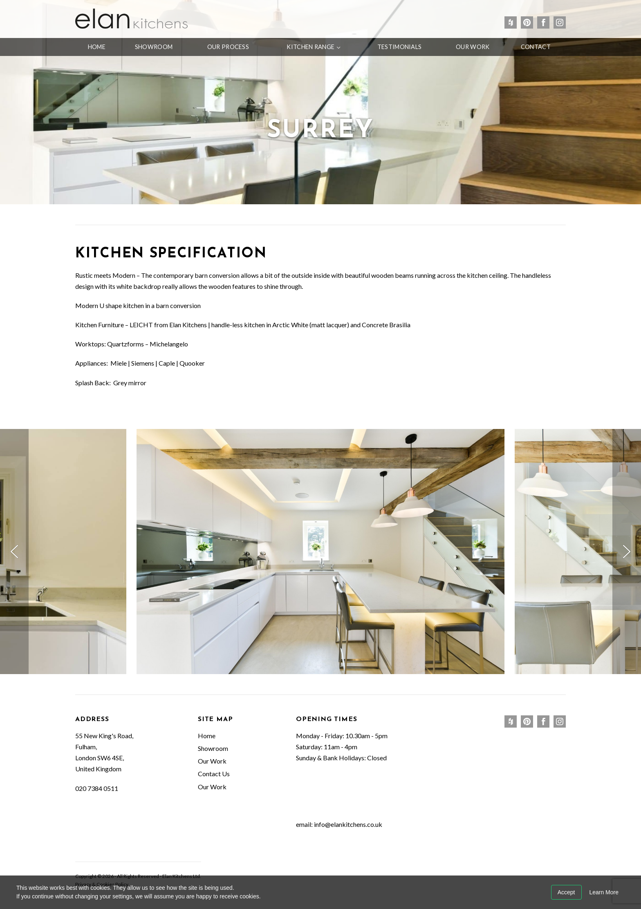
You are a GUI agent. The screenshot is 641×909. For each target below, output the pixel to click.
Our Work (472, 46)
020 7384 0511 (96, 788)
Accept (566, 892)
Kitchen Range (310, 46)
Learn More (604, 892)
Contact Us (214, 773)
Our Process (228, 46)
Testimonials (399, 46)
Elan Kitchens (131, 18)
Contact (536, 46)
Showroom (154, 46)
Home (96, 46)
